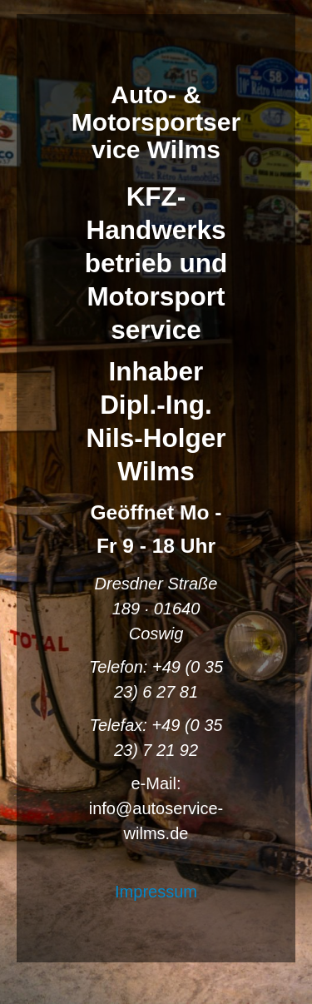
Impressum (156, 891)
